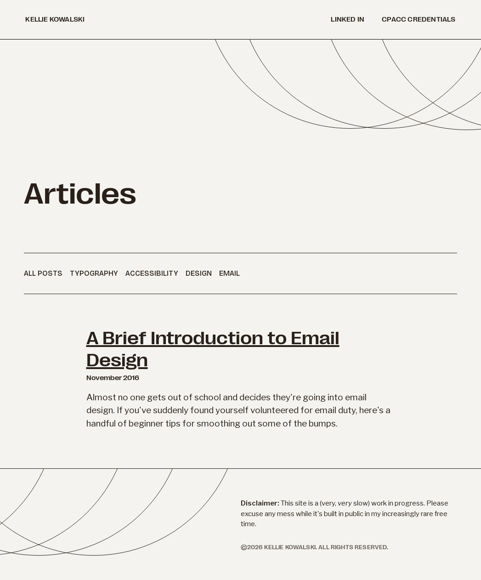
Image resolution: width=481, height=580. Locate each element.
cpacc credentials (418, 19)
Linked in (347, 19)
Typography (94, 273)
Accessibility (151, 273)
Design (199, 273)
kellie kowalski (55, 19)
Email (229, 273)
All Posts (43, 273)
